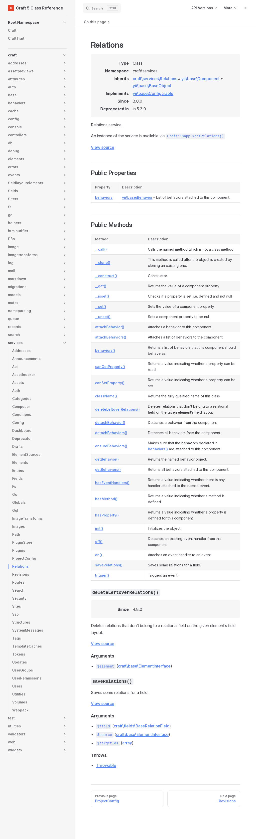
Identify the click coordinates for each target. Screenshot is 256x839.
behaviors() (105, 350)
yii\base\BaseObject (152, 85)
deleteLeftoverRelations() (117, 409)
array (127, 742)
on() (98, 555)
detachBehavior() (110, 422)
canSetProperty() (110, 383)
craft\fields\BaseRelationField (141, 725)
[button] (37, 22)
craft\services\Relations (155, 78)
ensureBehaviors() (111, 446)
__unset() (103, 317)
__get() (100, 286)
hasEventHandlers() (112, 483)
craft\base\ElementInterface (144, 666)
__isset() (102, 296)
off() (99, 541)
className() (106, 396)
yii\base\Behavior (137, 197)
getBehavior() (107, 459)
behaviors (104, 197)
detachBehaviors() (111, 433)
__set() (100, 306)
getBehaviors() (108, 469)
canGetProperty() (110, 366)
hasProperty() (107, 515)
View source (102, 147)
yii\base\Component (200, 78)
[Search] (102, 8)
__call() (101, 249)
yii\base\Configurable (153, 93)
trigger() (102, 575)
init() (99, 528)
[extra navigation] (245, 8)
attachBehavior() (109, 327)
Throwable (106, 765)
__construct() (106, 276)
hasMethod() (106, 499)
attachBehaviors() (110, 337)
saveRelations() (109, 565)
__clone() (102, 262)
